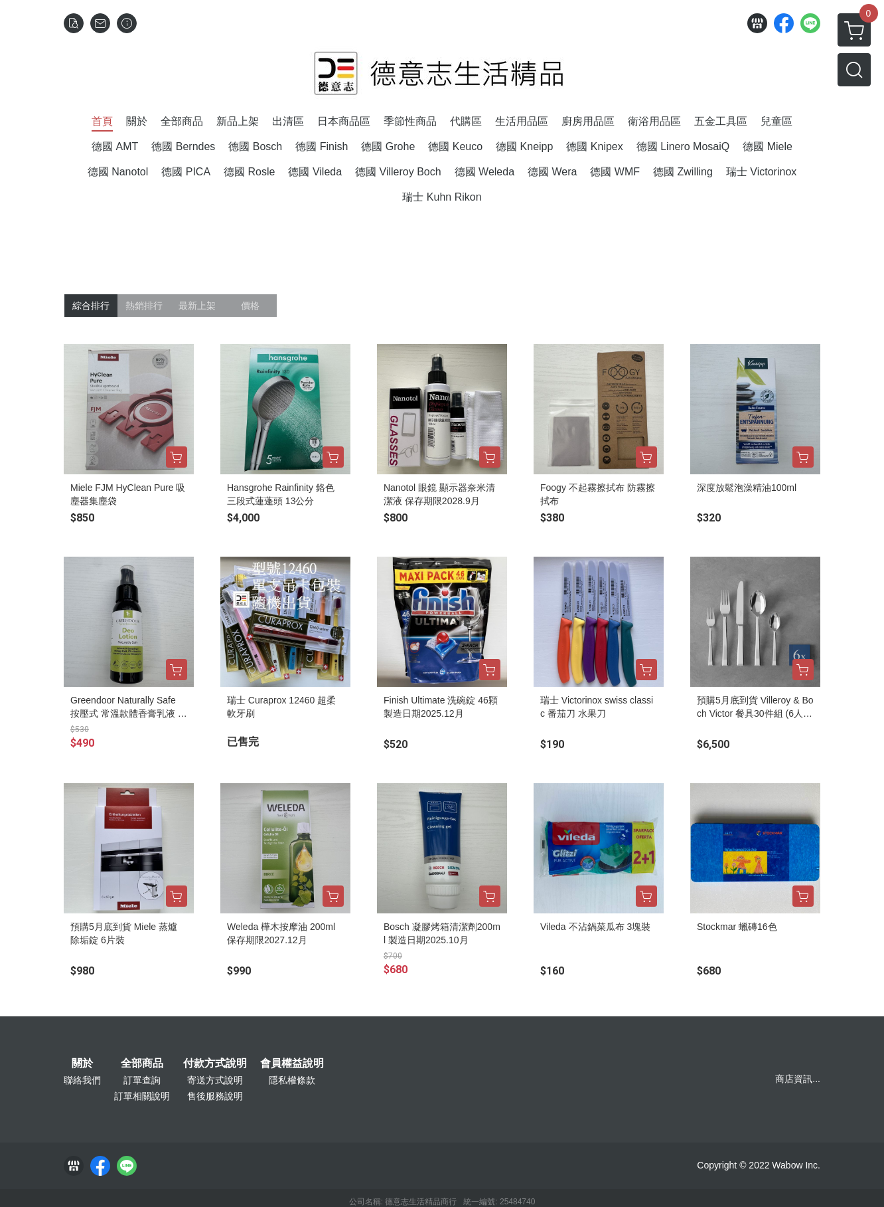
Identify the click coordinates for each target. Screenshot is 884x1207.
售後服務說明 (215, 1096)
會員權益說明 (292, 1063)
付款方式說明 (215, 1063)
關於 (82, 1063)
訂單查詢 (142, 1080)
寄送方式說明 (215, 1080)
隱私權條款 (292, 1080)
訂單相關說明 (142, 1096)
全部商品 (142, 1063)
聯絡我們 (82, 1080)
